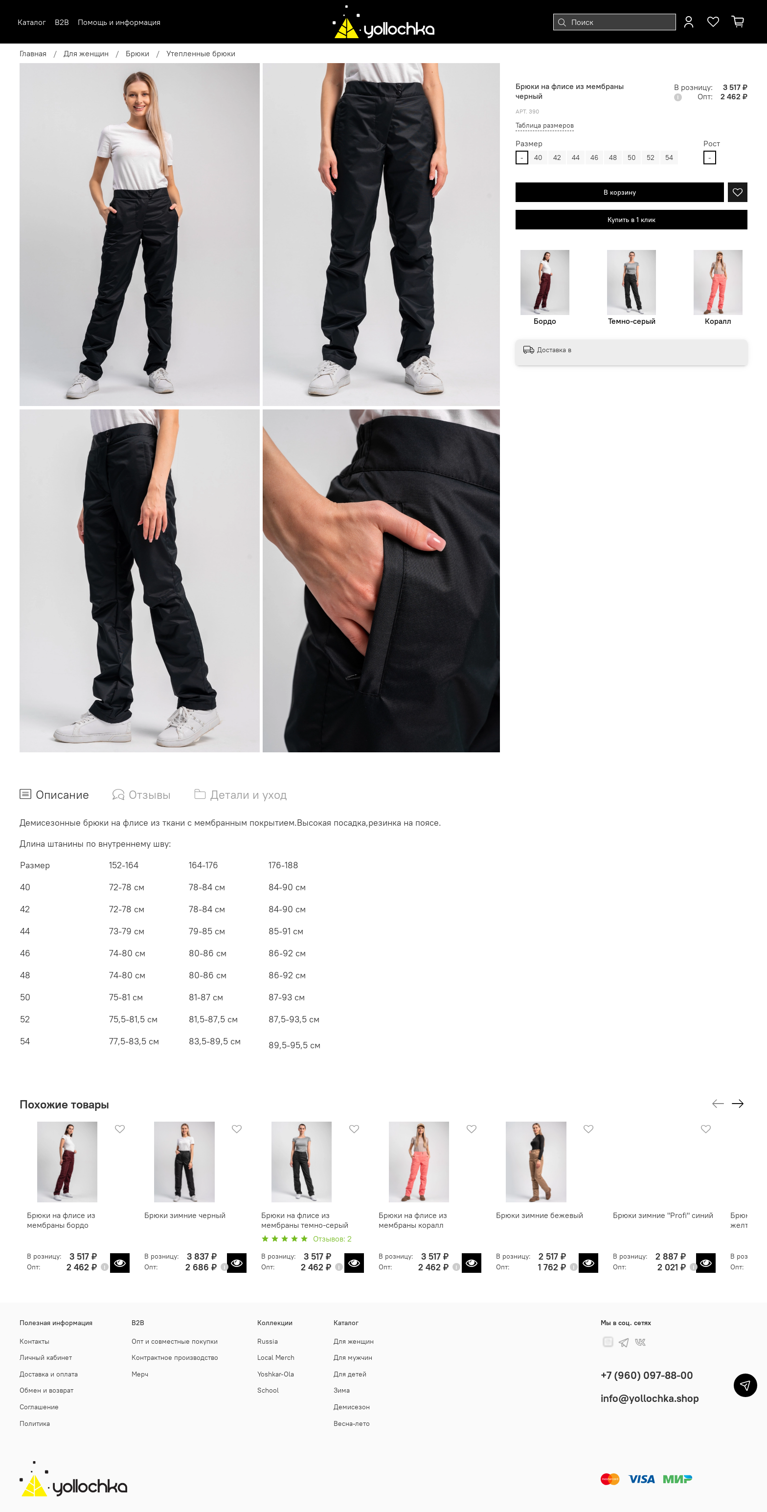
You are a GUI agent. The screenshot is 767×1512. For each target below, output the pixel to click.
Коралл (718, 321)
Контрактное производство (175, 1357)
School (268, 1390)
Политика (35, 1423)
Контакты (34, 1341)
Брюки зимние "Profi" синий (688, 1221)
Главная (33, 53)
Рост (711, 143)
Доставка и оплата (49, 1374)
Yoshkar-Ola (275, 1374)
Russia (267, 1341)
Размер (529, 143)
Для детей (350, 1374)
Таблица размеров (545, 125)
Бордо (545, 321)
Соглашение (39, 1406)
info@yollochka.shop (650, 1398)
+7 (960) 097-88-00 (647, 1375)
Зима (342, 1390)
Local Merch (275, 1357)
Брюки (137, 53)
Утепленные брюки (200, 53)
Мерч (140, 1374)
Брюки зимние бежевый (558, 1221)
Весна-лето (352, 1423)
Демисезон (352, 1406)
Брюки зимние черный (184, 1221)
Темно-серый (631, 321)
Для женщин (86, 53)
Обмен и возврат (46, 1390)
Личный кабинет (46, 1357)
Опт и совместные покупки (175, 1341)
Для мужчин (353, 1357)
